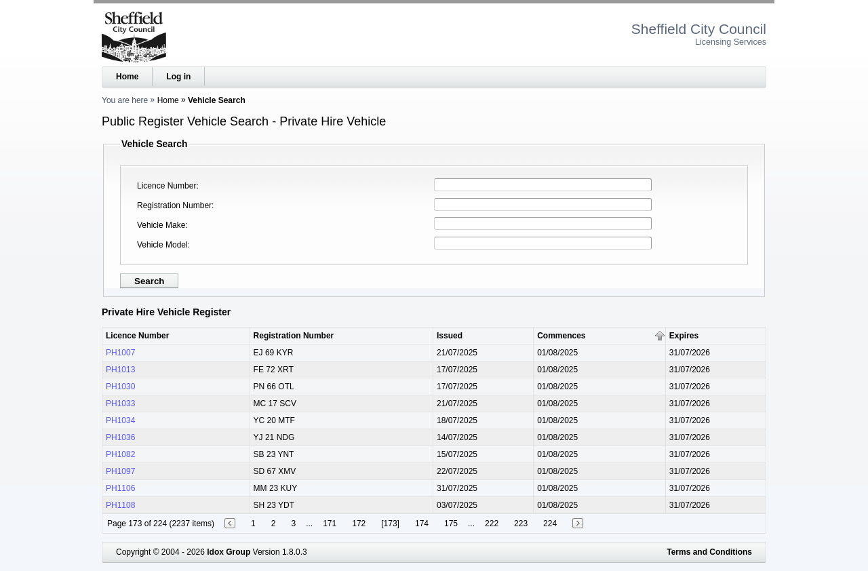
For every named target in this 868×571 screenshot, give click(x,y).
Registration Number (174, 205)
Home (127, 76)
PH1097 (120, 471)
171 (329, 523)
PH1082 (120, 454)
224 (550, 523)
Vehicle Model (162, 245)
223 (521, 523)
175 (451, 523)
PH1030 (120, 386)
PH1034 (120, 420)
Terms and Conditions (709, 552)
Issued (449, 335)
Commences (561, 335)
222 (491, 523)
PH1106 (120, 488)
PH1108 (120, 505)
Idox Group (228, 552)
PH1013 (120, 369)
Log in (178, 76)
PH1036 (120, 437)
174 (422, 523)
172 (359, 523)
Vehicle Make (161, 225)
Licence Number (166, 186)
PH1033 (120, 403)
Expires (683, 335)
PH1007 (120, 352)
